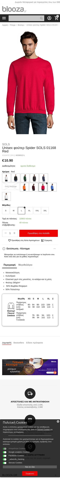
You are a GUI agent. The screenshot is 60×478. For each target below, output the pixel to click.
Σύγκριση (46, 240)
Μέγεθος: (6, 205)
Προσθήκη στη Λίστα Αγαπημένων (24, 240)
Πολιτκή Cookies (43, 430)
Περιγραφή (9, 265)
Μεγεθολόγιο (25, 265)
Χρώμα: (6, 171)
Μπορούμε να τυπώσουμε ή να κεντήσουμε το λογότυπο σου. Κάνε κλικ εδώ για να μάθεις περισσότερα (29, 255)
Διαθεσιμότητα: (8, 166)
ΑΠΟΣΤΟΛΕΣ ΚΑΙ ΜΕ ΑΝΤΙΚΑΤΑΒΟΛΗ (30, 401)
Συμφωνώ (30, 473)
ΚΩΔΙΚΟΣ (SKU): (8, 155)
